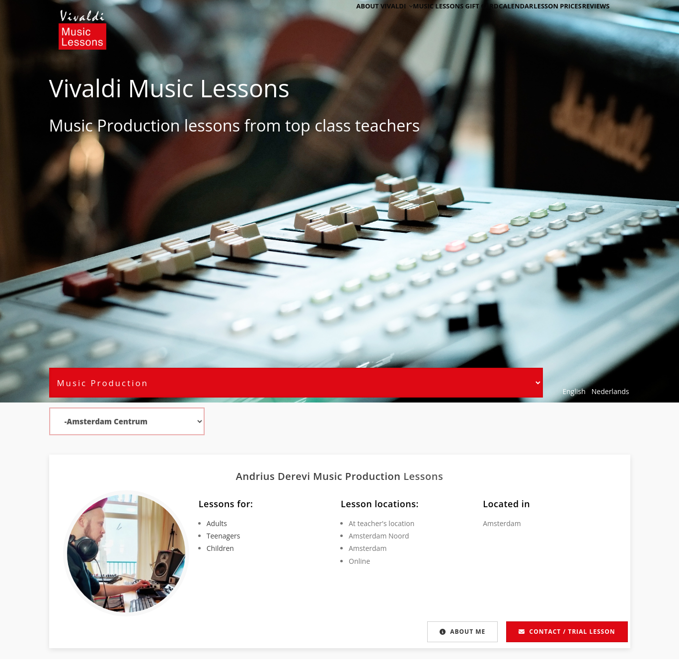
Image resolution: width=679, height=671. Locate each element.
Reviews (591, 21)
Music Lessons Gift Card (429, 21)
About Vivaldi (352, 21)
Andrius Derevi (274, 476)
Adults (217, 523)
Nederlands (610, 391)
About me (461, 631)
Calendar (496, 21)
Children (220, 548)
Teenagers (223, 535)
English (574, 391)
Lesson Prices (545, 21)
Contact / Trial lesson (567, 631)
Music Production (114, 125)
